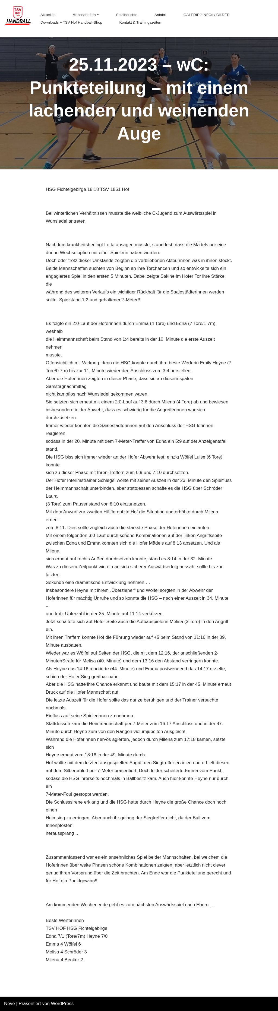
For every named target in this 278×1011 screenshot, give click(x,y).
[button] (98, 15)
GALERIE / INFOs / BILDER (207, 15)
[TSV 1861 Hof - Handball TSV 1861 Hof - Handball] (17, 18)
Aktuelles (47, 15)
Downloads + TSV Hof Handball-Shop (71, 22)
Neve (9, 1003)
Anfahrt (160, 15)
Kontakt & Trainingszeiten (140, 22)
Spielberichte (126, 15)
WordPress (62, 1003)
